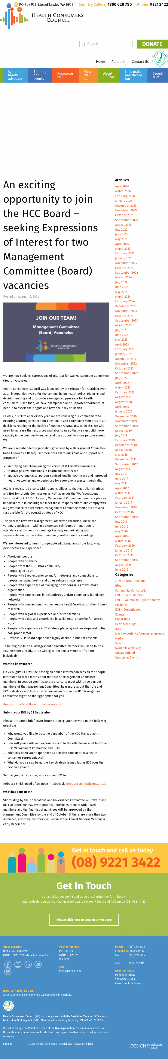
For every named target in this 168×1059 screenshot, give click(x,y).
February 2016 (125, 545)
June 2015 (121, 569)
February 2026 (125, 196)
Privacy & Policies (83, 1043)
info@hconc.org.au (70, 970)
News (119, 643)
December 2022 (126, 359)
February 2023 (125, 349)
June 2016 (121, 526)
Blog (118, 585)
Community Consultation (131, 590)
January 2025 (123, 258)
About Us (118, 62)
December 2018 (126, 445)
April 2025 (122, 244)
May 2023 (121, 339)
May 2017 (121, 483)
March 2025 (123, 249)
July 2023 (121, 330)
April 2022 (122, 383)
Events (119, 614)
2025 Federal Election (130, 581)
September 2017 (126, 464)
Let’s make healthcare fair (133, 75)
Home (100, 62)
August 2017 (123, 469)
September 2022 (126, 373)
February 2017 (125, 498)
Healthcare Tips (126, 624)
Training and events (39, 75)
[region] (84, 125)
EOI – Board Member (129, 595)
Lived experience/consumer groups (139, 633)
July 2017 (121, 474)
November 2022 (126, 363)
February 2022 (125, 392)
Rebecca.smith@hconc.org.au (86, 784)
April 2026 (122, 186)
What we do (88, 75)
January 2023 (123, 354)
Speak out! (158, 75)
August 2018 (123, 450)
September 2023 (126, 320)
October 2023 (124, 316)
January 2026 (123, 201)
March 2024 (123, 296)
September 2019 (126, 426)
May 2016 (121, 531)
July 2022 (121, 378)
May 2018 (121, 455)
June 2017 (121, 479)
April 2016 (122, 536)
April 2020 (122, 407)
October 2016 (124, 512)
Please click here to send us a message (84, 920)
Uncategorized (125, 653)
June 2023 (121, 335)
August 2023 (123, 325)
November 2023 (126, 311)
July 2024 (121, 282)
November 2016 (126, 507)
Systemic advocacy (128, 648)
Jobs (118, 629)
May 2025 (121, 239)
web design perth (156, 1046)
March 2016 (123, 541)
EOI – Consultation (128, 609)
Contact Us (140, 62)
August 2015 (123, 565)
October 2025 (124, 215)
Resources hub (65, 75)
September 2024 (126, 272)
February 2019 (125, 440)
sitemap (7, 1043)
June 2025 (121, 234)
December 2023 (126, 306)
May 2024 (121, 292)
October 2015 (124, 555)
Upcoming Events (127, 657)
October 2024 (124, 268)
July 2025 (121, 229)
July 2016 (121, 522)
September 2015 (126, 560)
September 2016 (126, 517)
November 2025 (126, 210)
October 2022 (124, 368)
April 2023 (122, 344)
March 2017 (123, 493)
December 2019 (126, 416)
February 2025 (125, 253)
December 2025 (126, 206)
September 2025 (126, 220)
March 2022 (123, 387)
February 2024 (125, 301)
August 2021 (123, 397)
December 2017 (126, 459)
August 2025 (123, 225)
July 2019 (121, 435)
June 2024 (121, 287)
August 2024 (123, 277)
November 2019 (126, 421)
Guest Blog (122, 619)
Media (119, 638)
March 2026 (123, 191)
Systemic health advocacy (15, 75)
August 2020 (123, 402)
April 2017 (122, 488)
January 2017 (123, 502)
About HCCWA (108, 75)
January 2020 (123, 411)
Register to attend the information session (32, 704)
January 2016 (123, 550)
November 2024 (126, 263)
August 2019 (123, 431)
